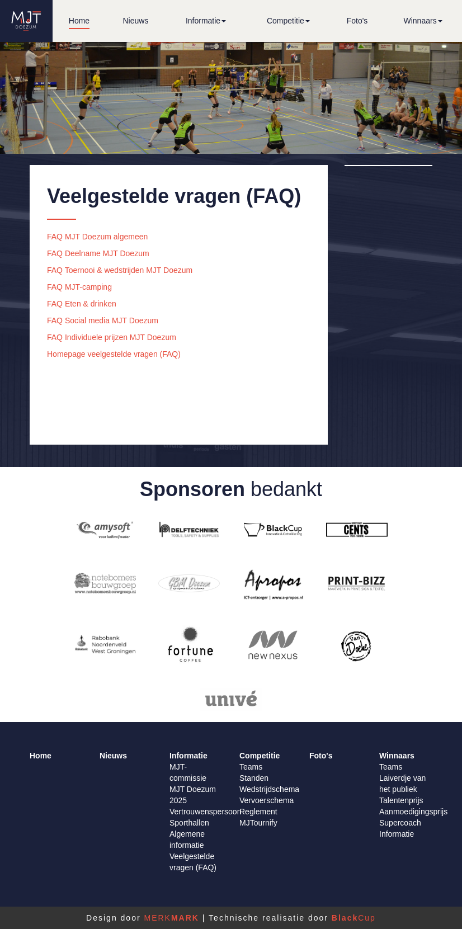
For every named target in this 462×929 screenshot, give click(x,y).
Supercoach (400, 822)
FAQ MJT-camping (79, 286)
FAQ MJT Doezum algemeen (97, 236)
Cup (354, 917)
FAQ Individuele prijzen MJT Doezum (111, 337)
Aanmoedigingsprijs (413, 811)
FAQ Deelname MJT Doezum (98, 253)
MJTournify (258, 822)
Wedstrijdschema (269, 789)
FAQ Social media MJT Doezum (102, 320)
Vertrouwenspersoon (205, 811)
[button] (206, 21)
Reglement (258, 811)
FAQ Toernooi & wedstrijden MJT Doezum (119, 270)
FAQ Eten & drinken (81, 303)
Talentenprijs (401, 800)
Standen (253, 778)
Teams (250, 766)
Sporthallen (189, 822)
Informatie (396, 833)
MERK (171, 917)
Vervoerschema (266, 800)
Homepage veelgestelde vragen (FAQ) (114, 354)
